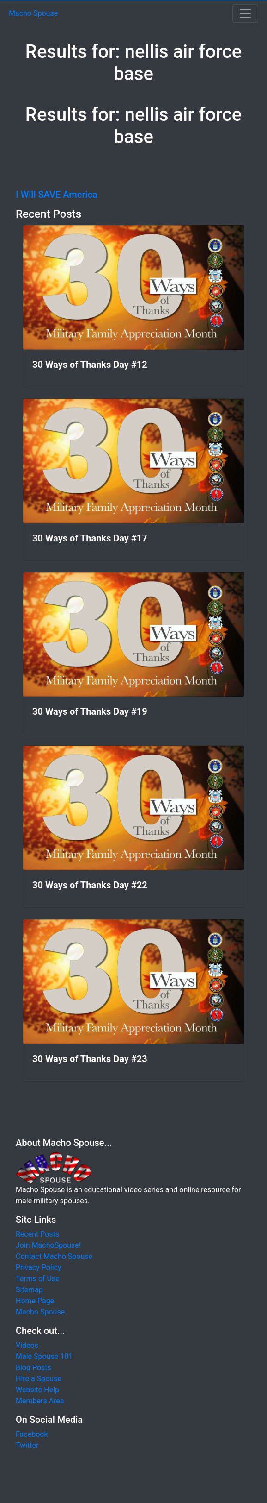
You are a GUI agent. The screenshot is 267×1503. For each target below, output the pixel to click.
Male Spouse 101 (44, 1356)
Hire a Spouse (38, 1378)
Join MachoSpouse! (48, 1245)
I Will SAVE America (56, 194)
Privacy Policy (38, 1267)
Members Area (40, 1400)
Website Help (37, 1389)
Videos (27, 1345)
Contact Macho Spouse (54, 1256)
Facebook (32, 1434)
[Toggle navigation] (245, 13)
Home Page (35, 1300)
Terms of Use (38, 1278)
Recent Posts (37, 1234)
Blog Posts (33, 1367)
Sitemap (29, 1289)
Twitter (27, 1445)
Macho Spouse (33, 13)
